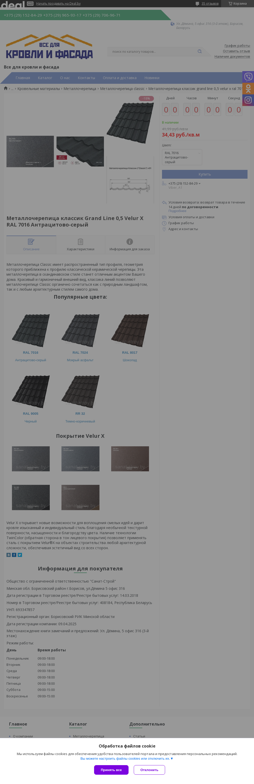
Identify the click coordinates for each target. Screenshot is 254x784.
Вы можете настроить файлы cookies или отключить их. (125, 758)
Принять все (111, 770)
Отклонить (149, 770)
